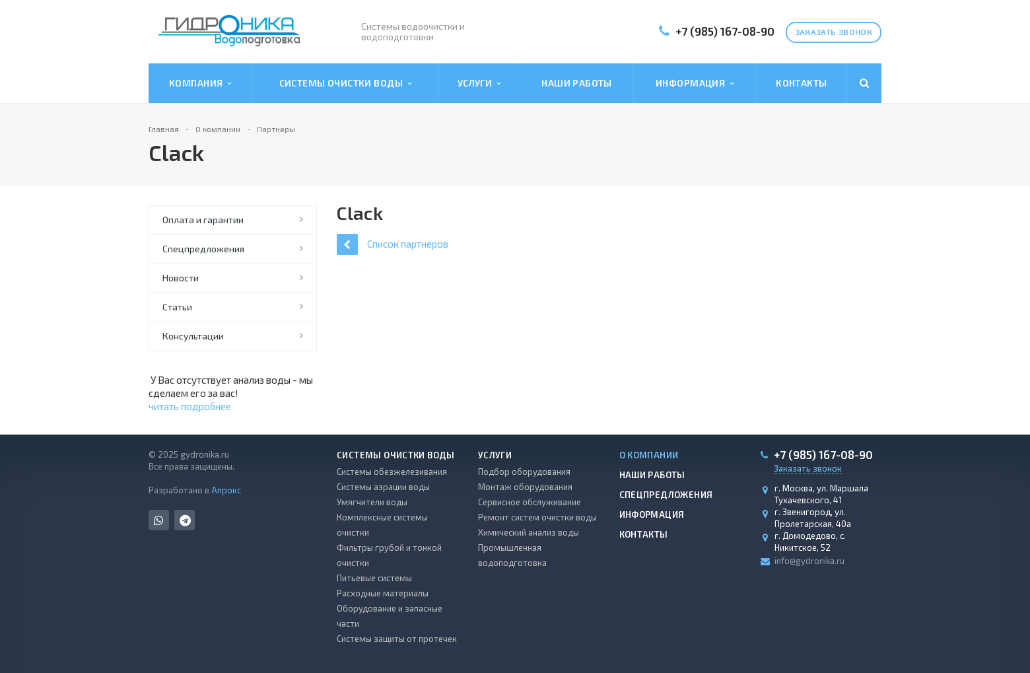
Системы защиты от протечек (397, 638)
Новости (180, 277)
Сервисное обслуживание (529, 502)
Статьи (177, 306)
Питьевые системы (374, 578)
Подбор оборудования (524, 471)
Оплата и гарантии (203, 219)
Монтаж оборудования (525, 486)
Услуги (479, 83)
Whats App (159, 520)
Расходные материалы (383, 593)
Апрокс (226, 490)
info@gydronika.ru (809, 560)
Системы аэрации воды (383, 486)
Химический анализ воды (528, 532)
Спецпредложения (203, 248)
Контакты (801, 83)
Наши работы (576, 83)
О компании (649, 455)
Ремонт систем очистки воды (537, 517)
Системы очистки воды (345, 83)
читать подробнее (190, 406)
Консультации (193, 335)
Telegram (185, 520)
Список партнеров (392, 244)
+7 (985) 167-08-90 (724, 31)
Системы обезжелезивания (392, 471)
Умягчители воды (372, 502)
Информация (695, 83)
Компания (200, 83)
